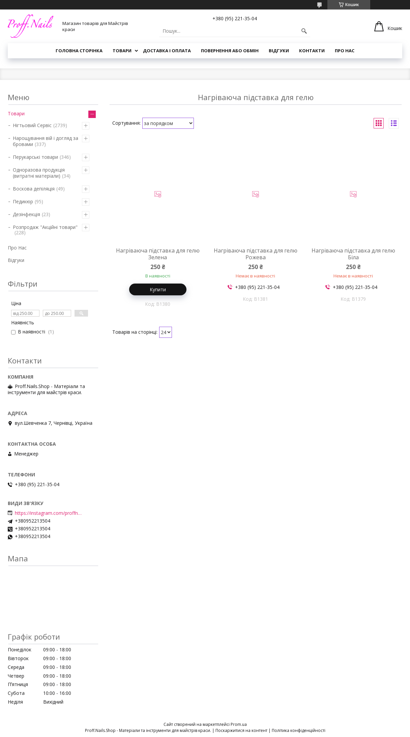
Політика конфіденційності (298, 730)
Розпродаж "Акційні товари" (45, 227)
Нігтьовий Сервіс (32, 125)
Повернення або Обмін (230, 51)
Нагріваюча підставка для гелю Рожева (255, 254)
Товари (122, 51)
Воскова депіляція (34, 188)
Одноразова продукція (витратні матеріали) (39, 173)
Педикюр (23, 201)
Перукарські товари (35, 157)
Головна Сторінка (79, 51)
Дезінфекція (26, 214)
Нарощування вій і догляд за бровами (45, 141)
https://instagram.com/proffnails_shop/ (48, 513)
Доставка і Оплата (167, 51)
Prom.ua (239, 724)
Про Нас (344, 51)
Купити (158, 289)
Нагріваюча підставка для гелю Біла (353, 254)
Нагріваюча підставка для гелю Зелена (158, 254)
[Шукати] (304, 31)
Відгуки (279, 51)
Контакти (312, 51)
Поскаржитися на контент (241, 730)
